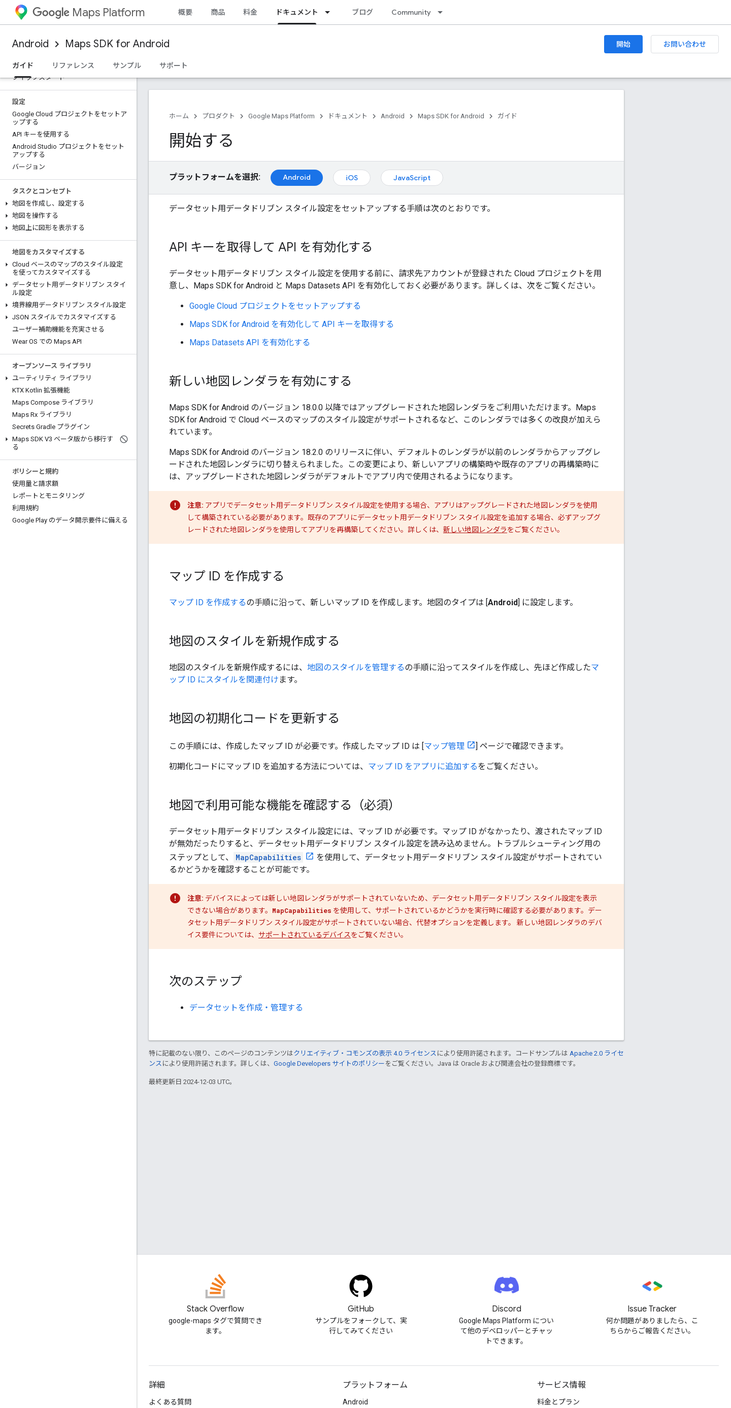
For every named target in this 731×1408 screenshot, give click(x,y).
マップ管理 (444, 746)
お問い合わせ (684, 44)
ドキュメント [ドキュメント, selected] (297, 12)
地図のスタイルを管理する (356, 667)
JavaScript (411, 177)
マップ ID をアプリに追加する (423, 766)
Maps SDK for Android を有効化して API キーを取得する (291, 324)
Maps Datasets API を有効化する (249, 342)
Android (30, 44)
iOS (352, 177)
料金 (250, 12)
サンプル (127, 65)
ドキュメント (348, 116)
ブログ (362, 12)
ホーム (179, 116)
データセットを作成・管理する (246, 1007)
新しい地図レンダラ (475, 530)
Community (411, 12)
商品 (218, 12)
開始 (623, 44)
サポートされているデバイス (304, 935)
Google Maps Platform (281, 116)
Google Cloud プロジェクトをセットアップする (275, 306)
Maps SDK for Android (117, 44)
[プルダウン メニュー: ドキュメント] (330, 12)
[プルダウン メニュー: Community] (443, 12)
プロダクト (218, 116)
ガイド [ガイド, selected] (23, 65)
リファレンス (73, 65)
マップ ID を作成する (207, 602)
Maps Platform (88, 12)
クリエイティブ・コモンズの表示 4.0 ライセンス (365, 1053)
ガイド (507, 116)
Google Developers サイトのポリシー (329, 1063)
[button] (66, 204)
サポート (173, 65)
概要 (185, 12)
